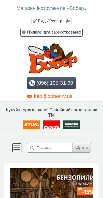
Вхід (42, 20)
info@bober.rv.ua (50, 96)
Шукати (82, 148)
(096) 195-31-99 (51, 83)
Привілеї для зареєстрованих (54, 32)
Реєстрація (59, 20)
